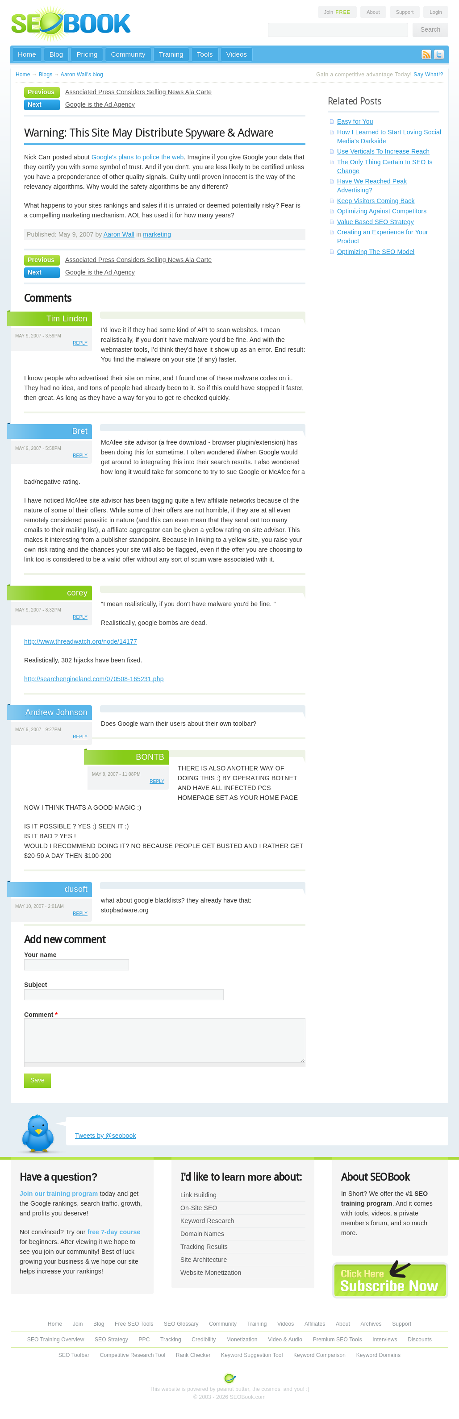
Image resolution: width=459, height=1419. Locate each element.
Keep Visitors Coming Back (376, 200)
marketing (157, 234)
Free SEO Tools (134, 1324)
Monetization (242, 1339)
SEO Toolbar (73, 1355)
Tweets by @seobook (105, 1135)
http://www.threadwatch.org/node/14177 (80, 641)
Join (337, 12)
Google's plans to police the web (138, 157)
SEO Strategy (111, 1339)
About (373, 12)
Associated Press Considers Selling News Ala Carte (138, 92)
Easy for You (355, 121)
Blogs (46, 74)
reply (80, 343)
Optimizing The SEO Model (375, 251)
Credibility (204, 1339)
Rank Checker (193, 1355)
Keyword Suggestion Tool (252, 1355)
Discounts (420, 1339)
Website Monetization (210, 1272)
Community (128, 54)
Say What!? (428, 74)
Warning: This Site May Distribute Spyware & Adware (148, 132)
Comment (41, 1014)
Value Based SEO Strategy (375, 221)
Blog (56, 54)
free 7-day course (114, 1232)
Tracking (170, 1339)
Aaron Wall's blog (82, 74)
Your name (40, 954)
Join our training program (59, 1193)
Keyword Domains (378, 1355)
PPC (144, 1339)
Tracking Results (204, 1246)
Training (171, 54)
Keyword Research (207, 1220)
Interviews (384, 1339)
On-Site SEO (198, 1207)
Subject (35, 984)
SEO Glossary (181, 1324)
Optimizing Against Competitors (381, 211)
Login (436, 12)
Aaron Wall (119, 234)
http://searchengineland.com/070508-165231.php (94, 678)
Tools (205, 54)
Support (405, 12)
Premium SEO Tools (337, 1339)
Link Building (198, 1194)
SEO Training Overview (55, 1339)
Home (27, 54)
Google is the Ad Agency (100, 104)
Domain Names (202, 1233)
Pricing (86, 54)
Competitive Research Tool (133, 1355)
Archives (371, 1324)
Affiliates (315, 1324)
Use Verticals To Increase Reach (383, 151)
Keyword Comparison (319, 1355)
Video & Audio (285, 1339)
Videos (236, 54)
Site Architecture (203, 1259)
